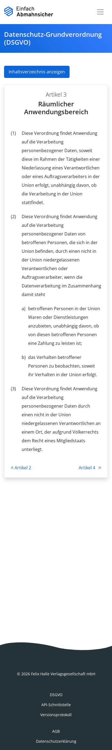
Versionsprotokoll (56, 714)
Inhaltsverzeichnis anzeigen (37, 72)
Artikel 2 (21, 468)
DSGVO (56, 694)
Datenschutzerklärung (56, 741)
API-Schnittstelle (56, 704)
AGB (56, 731)
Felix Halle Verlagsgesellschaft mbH (63, 673)
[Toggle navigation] (100, 12)
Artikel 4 (90, 468)
